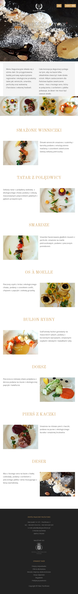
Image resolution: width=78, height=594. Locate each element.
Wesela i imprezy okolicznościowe (39, 572)
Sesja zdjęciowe (39, 575)
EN (59, 6)
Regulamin (39, 578)
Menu (68, 6)
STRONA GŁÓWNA (39, 531)
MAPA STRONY (39, 533)
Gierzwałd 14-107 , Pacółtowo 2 (39, 522)
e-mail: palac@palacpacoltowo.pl (39, 528)
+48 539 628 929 (47, 525)
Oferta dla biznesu (39, 569)
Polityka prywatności (39, 580)
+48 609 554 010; (34, 525)
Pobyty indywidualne (39, 566)
